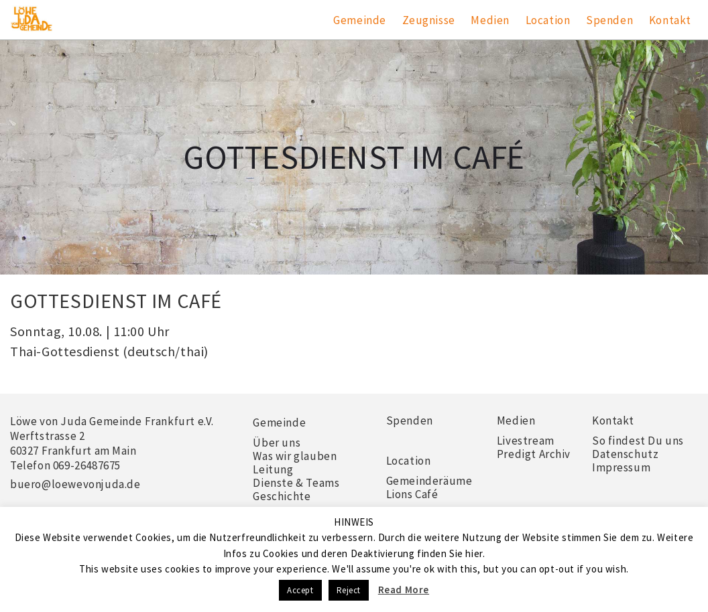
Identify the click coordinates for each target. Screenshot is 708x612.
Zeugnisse (428, 20)
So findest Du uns (638, 440)
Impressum (621, 467)
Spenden (609, 20)
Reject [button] (349, 590)
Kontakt (670, 20)
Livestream (525, 440)
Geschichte (281, 496)
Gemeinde (359, 20)
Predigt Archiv (534, 454)
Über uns (276, 442)
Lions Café (412, 494)
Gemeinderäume (429, 480)
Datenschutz (625, 454)
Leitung (273, 469)
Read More (403, 589)
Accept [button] (300, 590)
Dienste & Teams (296, 482)
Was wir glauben (295, 456)
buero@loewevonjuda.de (75, 484)
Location (548, 20)
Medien (490, 20)
